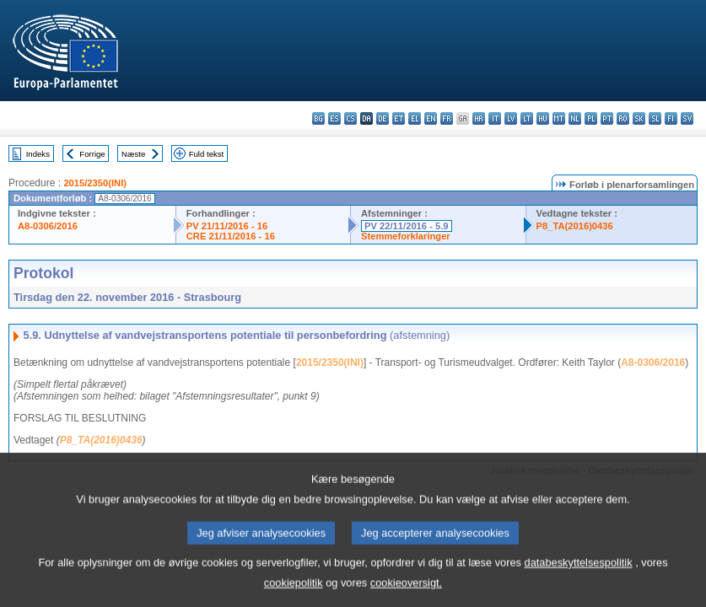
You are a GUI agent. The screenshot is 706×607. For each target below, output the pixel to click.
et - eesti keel (398, 118)
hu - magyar (542, 118)
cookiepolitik (293, 594)
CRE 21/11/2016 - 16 (230, 236)
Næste (133, 153)
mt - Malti (558, 118)
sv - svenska (687, 118)
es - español (334, 118)
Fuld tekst (206, 153)
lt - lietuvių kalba (526, 118)
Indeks (38, 153)
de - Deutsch (382, 118)
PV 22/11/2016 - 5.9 (406, 226)
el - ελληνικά (414, 118)
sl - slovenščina (655, 118)
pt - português (607, 118)
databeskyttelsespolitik (579, 574)
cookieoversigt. (406, 594)
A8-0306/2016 (48, 226)
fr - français (446, 118)
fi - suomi (671, 118)
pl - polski (591, 118)
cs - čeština (350, 118)
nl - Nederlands (575, 118)
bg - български (318, 118)
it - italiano (494, 118)
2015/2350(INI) (95, 183)
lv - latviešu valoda (510, 118)
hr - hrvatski (478, 118)
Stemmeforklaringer (405, 236)
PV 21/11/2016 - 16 (226, 226)
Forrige (92, 153)
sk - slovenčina (639, 118)
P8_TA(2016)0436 (574, 226)
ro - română (623, 118)
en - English (430, 118)
